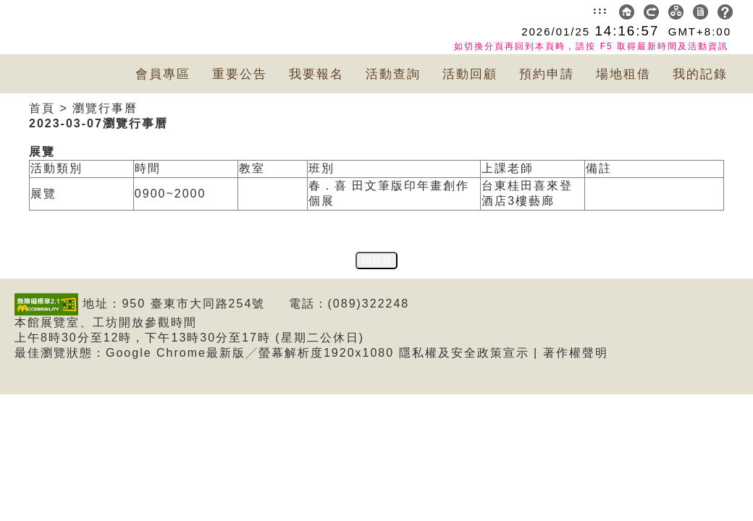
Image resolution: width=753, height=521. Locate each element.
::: (600, 10)
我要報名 (316, 74)
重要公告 (239, 74)
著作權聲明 (575, 353)
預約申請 (546, 74)
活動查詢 (393, 74)
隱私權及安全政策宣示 (464, 353)
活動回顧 (469, 74)
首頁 (42, 108)
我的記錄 (700, 74)
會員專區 (162, 74)
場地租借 (623, 74)
